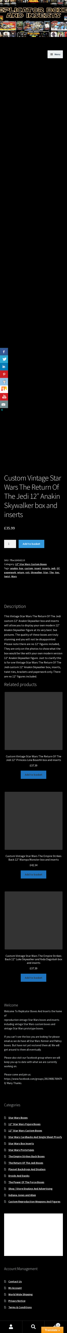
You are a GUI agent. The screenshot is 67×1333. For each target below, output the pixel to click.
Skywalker (36, 572)
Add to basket (31, 544)
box (21, 568)
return (20, 572)
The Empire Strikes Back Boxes (26, 1156)
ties (57, 572)
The (51, 572)
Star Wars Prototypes (21, 1150)
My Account (15, 1288)
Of (58, 568)
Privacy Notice (16, 1301)
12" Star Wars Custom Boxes (31, 564)
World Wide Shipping (20, 1294)
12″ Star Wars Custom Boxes (25, 1130)
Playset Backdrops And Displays (27, 1169)
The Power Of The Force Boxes (26, 1182)
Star (45, 572)
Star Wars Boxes (18, 1117)
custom (28, 568)
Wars (14, 576)
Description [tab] (11, 594)
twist (7, 576)
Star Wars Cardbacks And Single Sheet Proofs (35, 1137)
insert (37, 568)
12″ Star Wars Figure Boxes (24, 1124)
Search (33, 1327)
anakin (14, 568)
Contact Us (15, 1281)
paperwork (10, 572)
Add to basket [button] (33, 774)
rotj (27, 572)
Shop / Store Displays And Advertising (30, 1188)
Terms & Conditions (20, 1307)
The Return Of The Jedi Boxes (25, 1163)
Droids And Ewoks (18, 1175)
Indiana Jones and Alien (22, 1195)
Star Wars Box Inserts (21, 1143)
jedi (53, 568)
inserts (46, 568)
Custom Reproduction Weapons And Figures (34, 1201)
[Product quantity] (10, 544)
